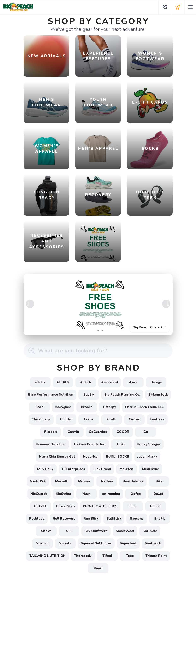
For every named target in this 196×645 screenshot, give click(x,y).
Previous (30, 304)
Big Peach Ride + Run (149, 327)
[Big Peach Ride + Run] (98, 304)
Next (166, 304)
